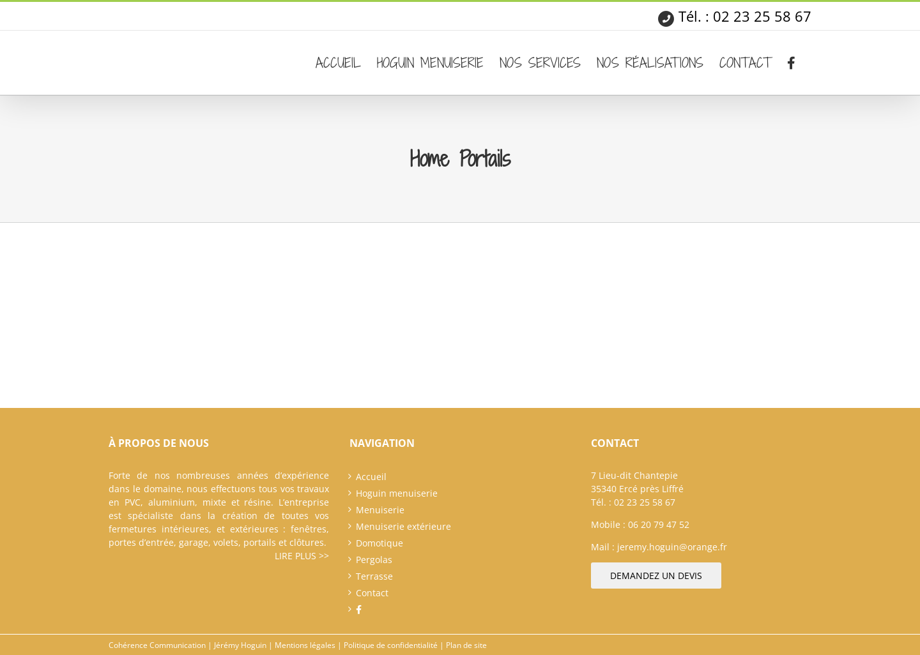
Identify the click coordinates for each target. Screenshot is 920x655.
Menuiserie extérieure (403, 526)
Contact (372, 593)
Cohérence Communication (157, 645)
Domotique (379, 543)
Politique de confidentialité (391, 645)
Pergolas (374, 559)
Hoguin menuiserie (397, 493)
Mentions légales (305, 645)
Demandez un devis (656, 575)
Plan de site (466, 645)
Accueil (371, 477)
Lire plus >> (302, 556)
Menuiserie (380, 510)
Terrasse (374, 576)
